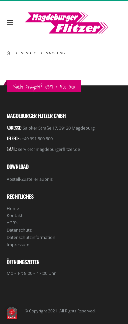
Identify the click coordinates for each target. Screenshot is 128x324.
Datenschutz (19, 230)
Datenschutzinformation (31, 237)
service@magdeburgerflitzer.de (49, 149)
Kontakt (15, 215)
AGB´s (12, 223)
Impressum (18, 245)
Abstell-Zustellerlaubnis (30, 179)
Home (13, 208)
